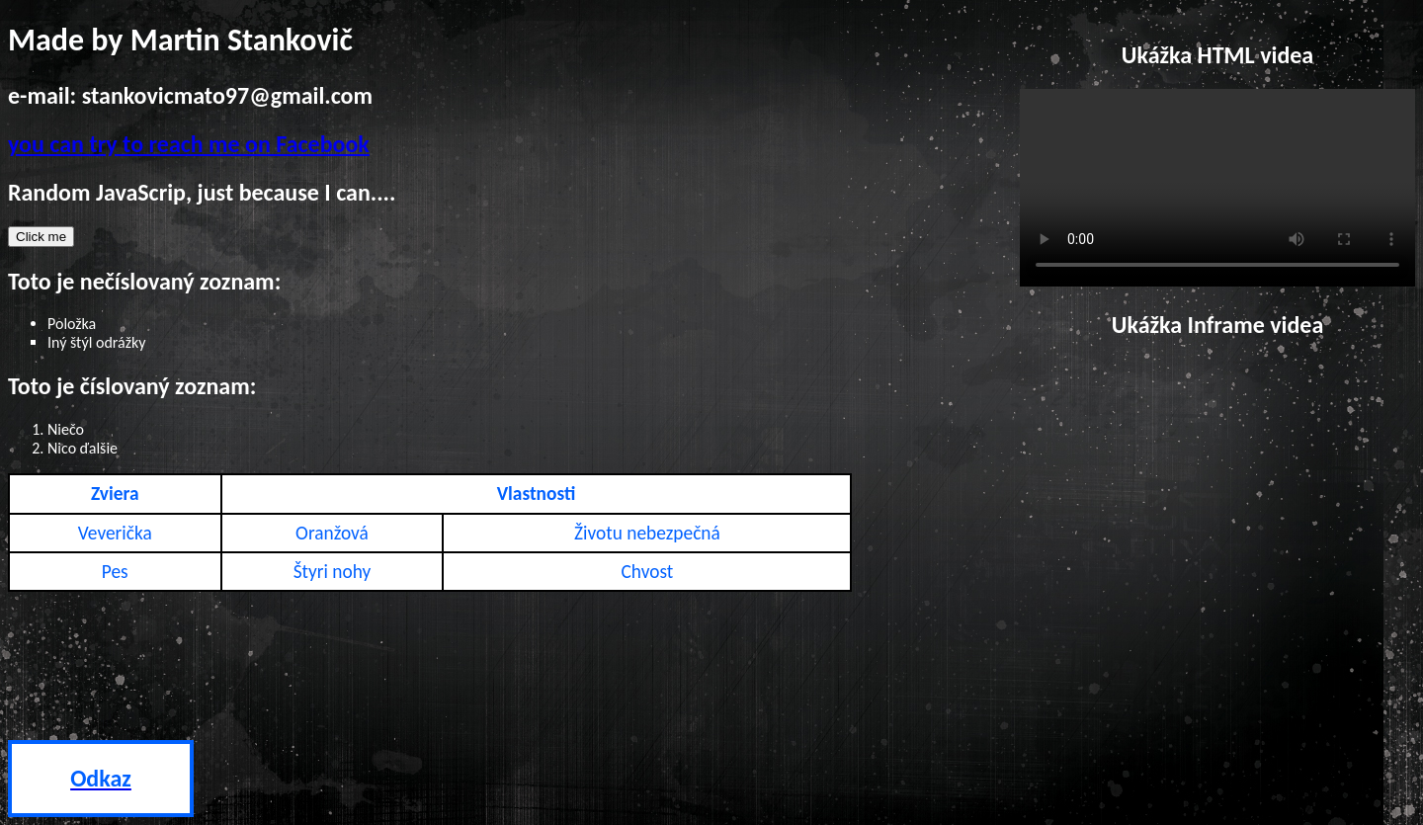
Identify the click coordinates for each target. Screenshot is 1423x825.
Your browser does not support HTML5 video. (1217, 188)
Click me (41, 236)
